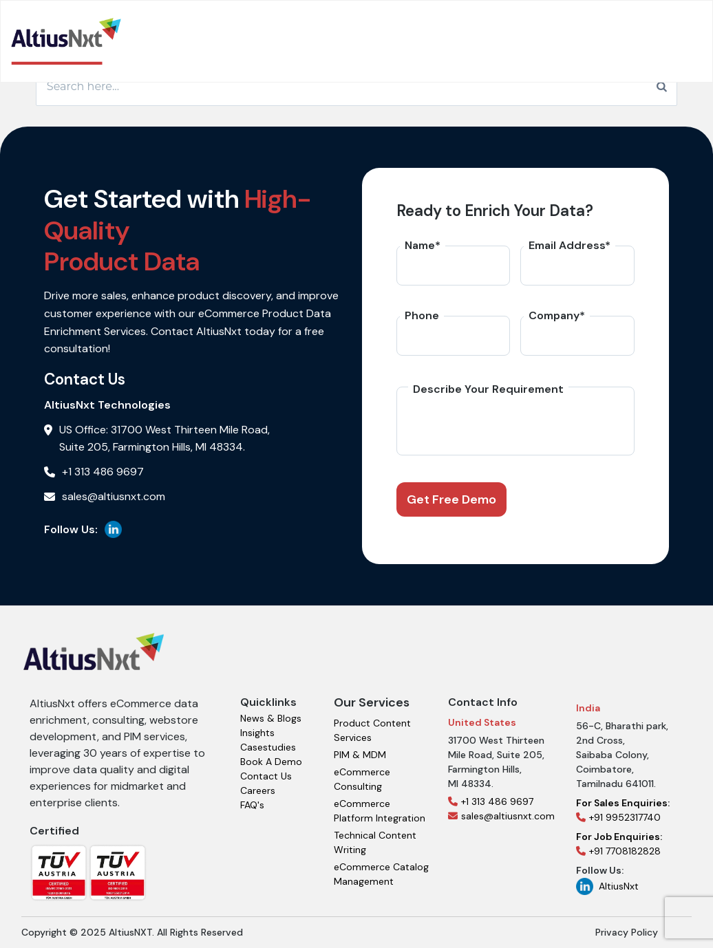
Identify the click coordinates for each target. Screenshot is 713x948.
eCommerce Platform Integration (379, 810)
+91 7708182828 (619, 843)
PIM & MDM (360, 754)
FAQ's (252, 805)
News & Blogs (270, 718)
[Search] (661, 87)
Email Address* (569, 245)
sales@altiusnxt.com (501, 816)
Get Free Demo (451, 499)
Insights (257, 732)
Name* (422, 245)
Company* (557, 315)
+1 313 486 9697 (490, 801)
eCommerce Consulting (362, 779)
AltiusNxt (607, 886)
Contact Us (266, 776)
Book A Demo (271, 761)
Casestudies (268, 747)
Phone (422, 315)
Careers (257, 790)
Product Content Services (372, 730)
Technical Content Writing (375, 842)
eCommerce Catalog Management (381, 874)
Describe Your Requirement (488, 389)
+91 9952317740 (623, 810)
